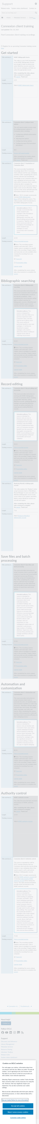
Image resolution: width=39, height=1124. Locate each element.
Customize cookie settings (18, 1118)
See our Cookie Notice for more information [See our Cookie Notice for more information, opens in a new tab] (15, 1100)
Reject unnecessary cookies (18, 1112)
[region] (18, 1092)
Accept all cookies (18, 1106)
